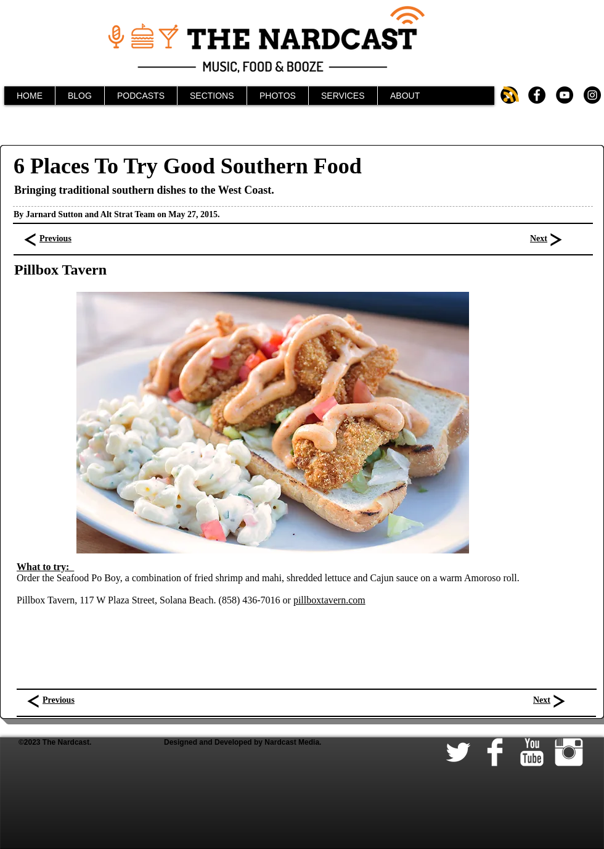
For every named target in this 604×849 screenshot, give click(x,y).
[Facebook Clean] (495, 752)
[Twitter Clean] (458, 752)
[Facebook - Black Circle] (536, 95)
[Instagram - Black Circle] (592, 95)
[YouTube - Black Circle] (564, 95)
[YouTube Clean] (532, 752)
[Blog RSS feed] (511, 94)
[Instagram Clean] (569, 752)
